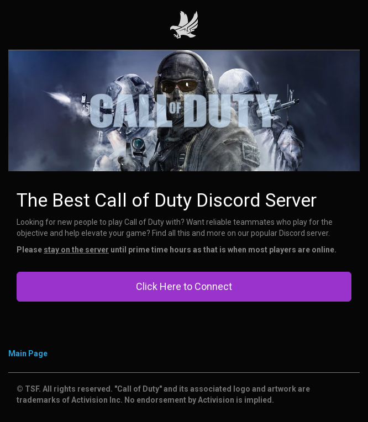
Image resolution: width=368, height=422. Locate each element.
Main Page (28, 353)
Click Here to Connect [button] (184, 286)
